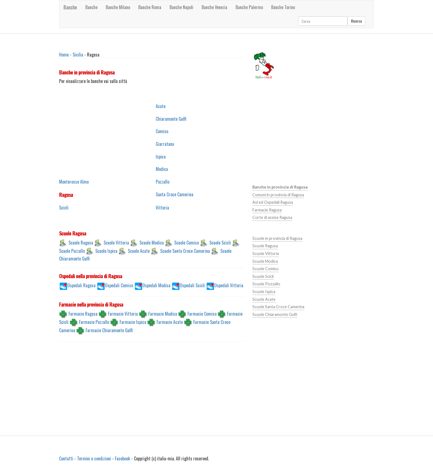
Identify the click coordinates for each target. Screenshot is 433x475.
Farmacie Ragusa (82, 313)
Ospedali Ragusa (81, 285)
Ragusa (66, 194)
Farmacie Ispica (133, 322)
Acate (160, 106)
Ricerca (356, 21)
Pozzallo (162, 181)
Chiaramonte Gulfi (171, 119)
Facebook (122, 458)
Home (64, 54)
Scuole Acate (139, 250)
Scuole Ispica (106, 250)
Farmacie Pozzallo (94, 322)
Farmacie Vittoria (123, 313)
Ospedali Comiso (119, 285)
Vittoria (162, 207)
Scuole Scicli (220, 242)
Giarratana (165, 144)
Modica (162, 169)
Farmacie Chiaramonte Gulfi (109, 330)
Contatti (66, 458)
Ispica (161, 156)
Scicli (63, 207)
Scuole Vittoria (116, 242)
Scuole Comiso (186, 242)
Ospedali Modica (156, 285)
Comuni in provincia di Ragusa (278, 194)
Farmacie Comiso (202, 313)
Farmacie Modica (162, 313)
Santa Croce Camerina (174, 194)
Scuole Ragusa (80, 242)
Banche (70, 7)
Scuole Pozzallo (72, 250)
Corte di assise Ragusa (272, 217)
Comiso (162, 131)
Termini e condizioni (94, 458)
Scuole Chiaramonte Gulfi (274, 314)
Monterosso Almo (74, 181)
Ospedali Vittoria (228, 285)
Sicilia (78, 54)
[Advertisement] (103, 137)
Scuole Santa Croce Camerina (185, 250)
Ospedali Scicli (192, 285)
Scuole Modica (151, 242)
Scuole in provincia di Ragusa (277, 238)
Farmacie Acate (170, 322)
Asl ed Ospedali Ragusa (272, 202)
